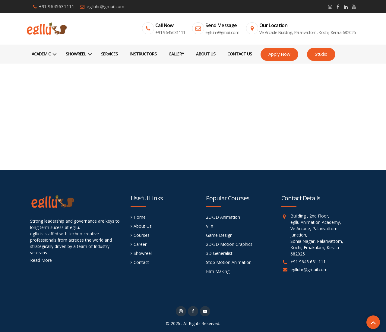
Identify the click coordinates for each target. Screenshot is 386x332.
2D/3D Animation (223, 217)
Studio (321, 54)
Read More (41, 260)
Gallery (176, 54)
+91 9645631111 (56, 6)
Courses (142, 235)
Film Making (217, 271)
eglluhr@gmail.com (105, 6)
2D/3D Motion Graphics (229, 244)
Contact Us (239, 54)
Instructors (143, 54)
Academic (41, 54)
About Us (205, 54)
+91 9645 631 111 (308, 262)
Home (193, 112)
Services (109, 54)
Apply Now (279, 54)
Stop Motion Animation (229, 262)
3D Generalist (219, 253)
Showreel (76, 54)
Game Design (219, 235)
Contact (141, 262)
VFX (209, 226)
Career (140, 244)
